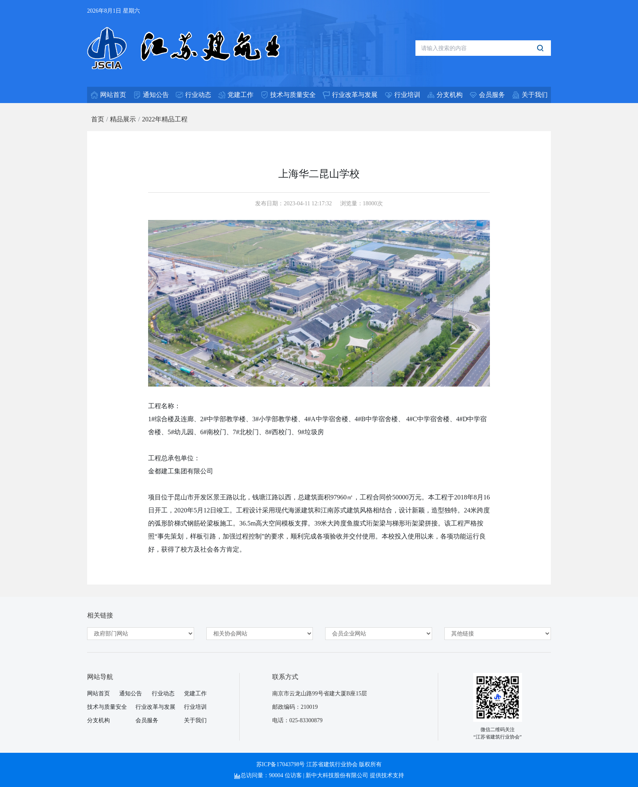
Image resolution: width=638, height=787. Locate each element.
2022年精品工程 (165, 119)
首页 (97, 119)
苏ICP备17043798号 (280, 764)
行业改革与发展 (155, 707)
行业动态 (163, 693)
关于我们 (195, 720)
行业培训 (195, 707)
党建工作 (195, 693)
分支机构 (98, 720)
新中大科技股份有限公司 (337, 775)
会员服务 (146, 720)
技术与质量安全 (107, 707)
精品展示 (123, 119)
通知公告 (130, 693)
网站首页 (98, 693)
